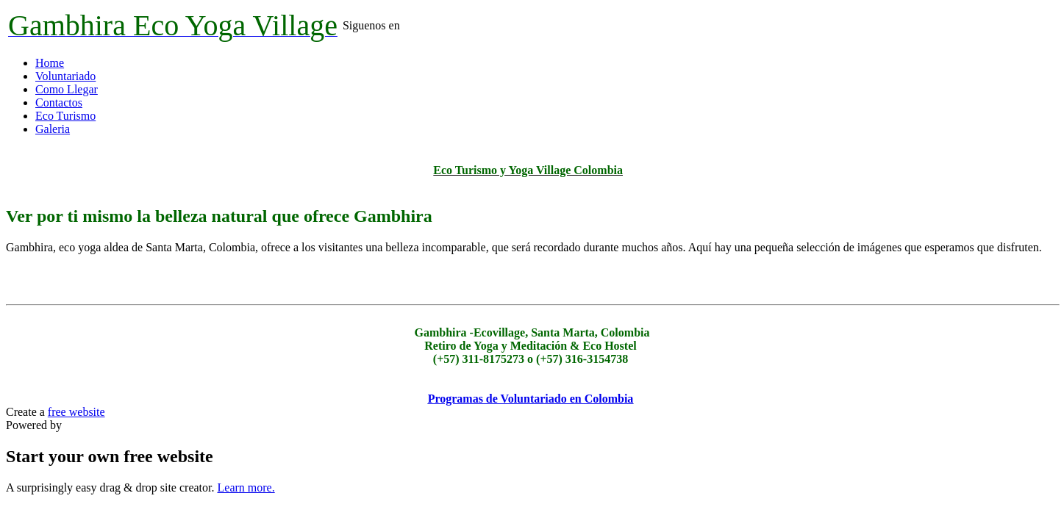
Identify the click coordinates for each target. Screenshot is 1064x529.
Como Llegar (66, 89)
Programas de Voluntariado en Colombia (531, 398)
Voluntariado (65, 76)
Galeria (52, 129)
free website (76, 412)
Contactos (58, 102)
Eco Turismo (65, 115)
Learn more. (246, 487)
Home (49, 63)
